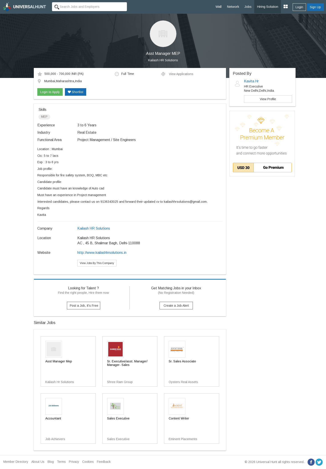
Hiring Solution (267, 6)
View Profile (268, 99)
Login (299, 7)
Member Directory (15, 461)
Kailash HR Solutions (163, 60)
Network (233, 6)
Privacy (74, 461)
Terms (61, 461)
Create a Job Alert (176, 305)
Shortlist (75, 92)
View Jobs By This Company (97, 263)
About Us (37, 461)
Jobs (248, 6)
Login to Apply (50, 92)
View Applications (177, 74)
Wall (219, 6)
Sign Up (315, 7)
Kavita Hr (251, 81)
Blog (51, 461)
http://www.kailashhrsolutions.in (101, 252)
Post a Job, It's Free (84, 305)
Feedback (104, 461)
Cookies (88, 461)
